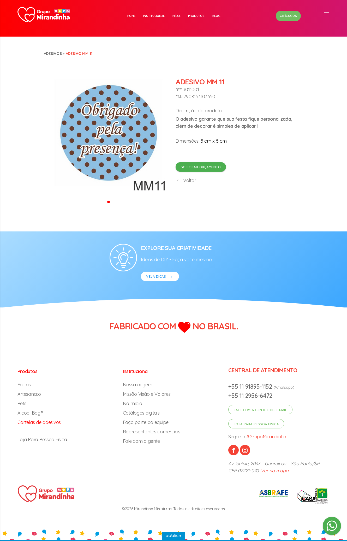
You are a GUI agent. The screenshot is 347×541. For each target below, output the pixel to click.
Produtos (196, 16)
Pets (21, 403)
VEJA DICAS (160, 277)
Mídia (176, 16)
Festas (24, 385)
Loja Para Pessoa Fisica (42, 440)
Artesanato (29, 394)
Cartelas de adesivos (39, 422)
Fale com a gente (141, 441)
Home (131, 16)
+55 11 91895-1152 (251, 386)
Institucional (154, 16)
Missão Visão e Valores (147, 394)
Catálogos (288, 16)
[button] (108, 201)
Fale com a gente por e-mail (260, 410)
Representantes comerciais (151, 432)
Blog (216, 16)
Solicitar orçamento (201, 167)
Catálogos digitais (141, 413)
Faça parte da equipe (146, 422)
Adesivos (53, 53)
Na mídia (132, 403)
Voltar (186, 180)
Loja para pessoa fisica (256, 424)
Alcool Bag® (30, 413)
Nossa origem (137, 385)
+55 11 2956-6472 (250, 395)
